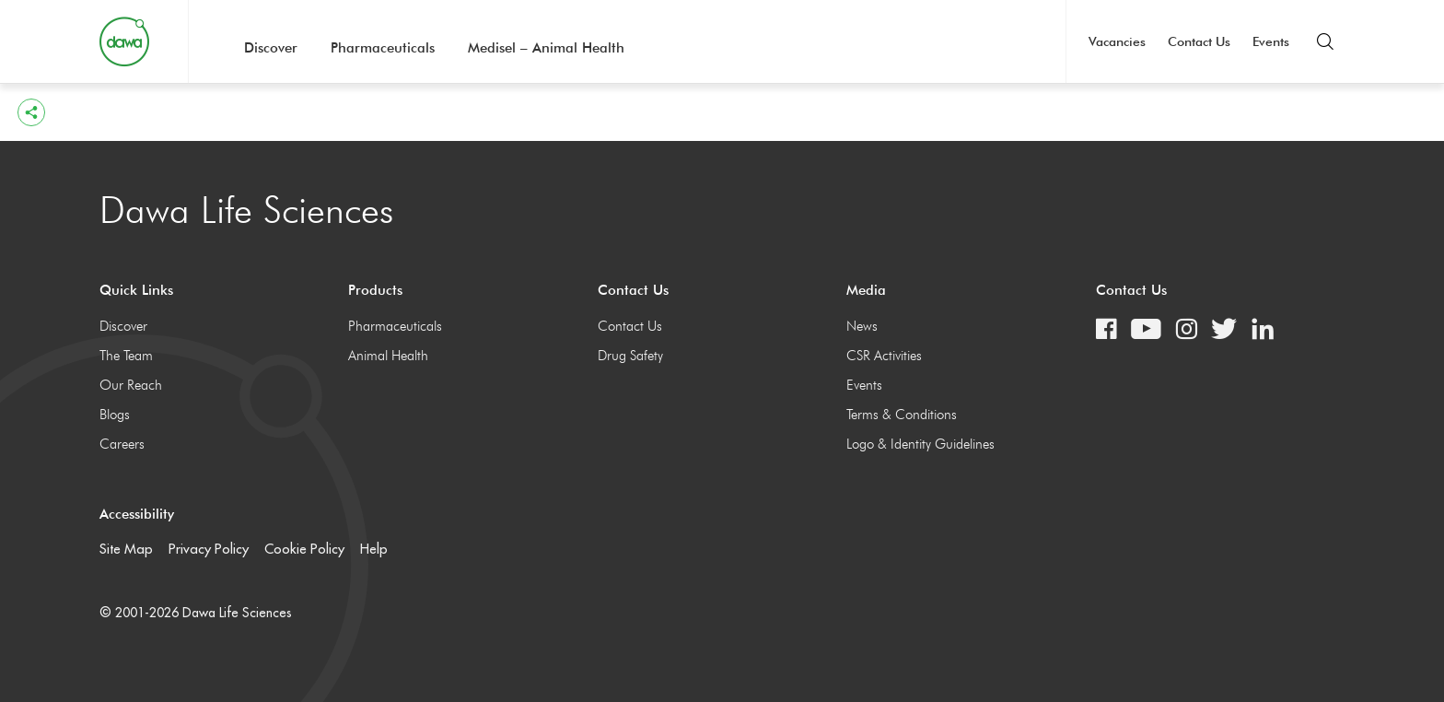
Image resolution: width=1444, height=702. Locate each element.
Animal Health (388, 355)
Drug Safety (630, 355)
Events (1270, 41)
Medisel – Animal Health (546, 48)
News (862, 326)
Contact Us (1199, 41)
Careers (122, 444)
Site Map (126, 548)
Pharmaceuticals (383, 48)
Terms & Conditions (901, 414)
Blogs (114, 414)
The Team (126, 355)
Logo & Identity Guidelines (920, 444)
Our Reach (130, 385)
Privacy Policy (209, 548)
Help (374, 548)
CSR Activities (884, 355)
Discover (270, 48)
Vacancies (1117, 41)
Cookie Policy (304, 548)
